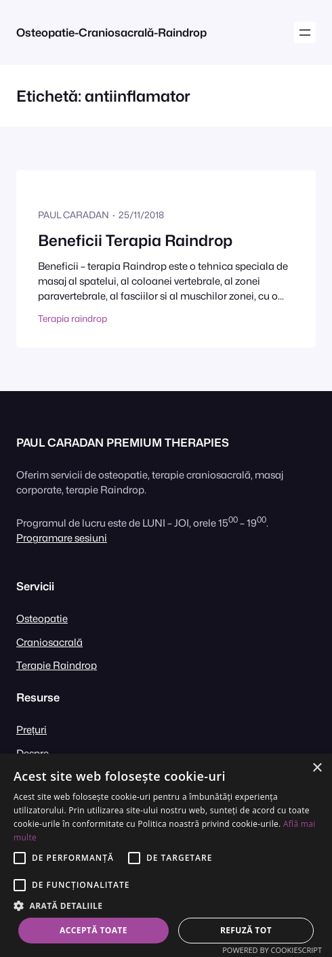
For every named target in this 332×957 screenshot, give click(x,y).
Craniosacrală (49, 642)
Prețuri (31, 729)
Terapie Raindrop (56, 665)
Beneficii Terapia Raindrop (135, 240)
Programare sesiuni (61, 538)
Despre (32, 753)
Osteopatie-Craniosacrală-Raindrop (111, 32)
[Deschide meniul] (305, 32)
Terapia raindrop (72, 318)
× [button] (317, 768)
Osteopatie (42, 618)
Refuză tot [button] (246, 930)
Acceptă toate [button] (93, 930)
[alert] (166, 855)
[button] (166, 905)
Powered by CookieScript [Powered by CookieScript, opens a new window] (272, 950)
